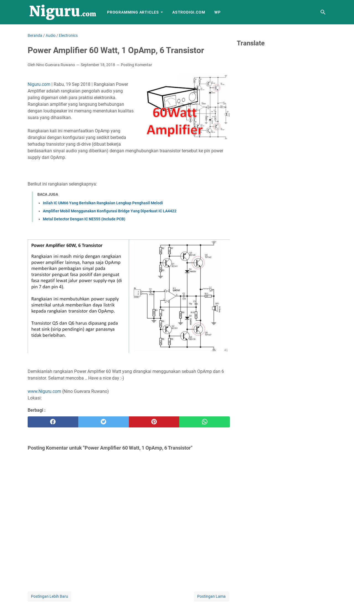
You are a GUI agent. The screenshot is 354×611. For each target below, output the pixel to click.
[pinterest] (154, 421)
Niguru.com (39, 84)
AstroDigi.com (188, 12)
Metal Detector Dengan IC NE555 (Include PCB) (84, 219)
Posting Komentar (136, 65)
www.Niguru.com (44, 391)
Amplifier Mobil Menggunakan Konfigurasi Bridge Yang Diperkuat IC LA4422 (109, 211)
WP (217, 12)
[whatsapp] (204, 421)
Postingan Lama (211, 596)
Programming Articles (133, 12)
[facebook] (53, 421)
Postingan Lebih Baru (49, 596)
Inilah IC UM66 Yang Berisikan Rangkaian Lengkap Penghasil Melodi (103, 203)
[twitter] (103, 421)
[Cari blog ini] (323, 12)
